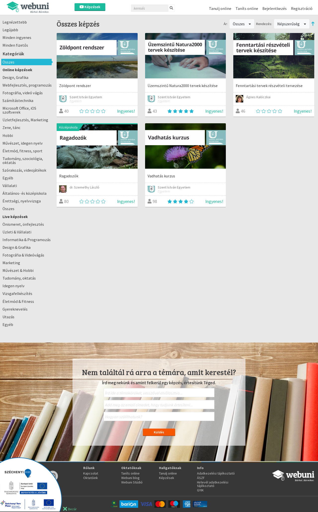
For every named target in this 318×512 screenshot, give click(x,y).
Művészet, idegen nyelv (22, 143)
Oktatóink (90, 478)
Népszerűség (291, 23)
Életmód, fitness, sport (22, 150)
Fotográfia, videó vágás (22, 92)
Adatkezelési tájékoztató (216, 473)
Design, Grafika (15, 77)
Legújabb (10, 29)
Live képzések (15, 216)
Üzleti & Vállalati (16, 231)
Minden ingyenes (16, 37)
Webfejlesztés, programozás (27, 85)
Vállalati (9, 185)
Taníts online (247, 8)
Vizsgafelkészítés (17, 293)
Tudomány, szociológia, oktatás (22, 160)
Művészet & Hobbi (18, 270)
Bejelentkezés (274, 8)
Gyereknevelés (15, 309)
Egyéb (7, 177)
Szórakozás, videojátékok (24, 170)
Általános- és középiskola (24, 193)
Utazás (8, 316)
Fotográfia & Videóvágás (23, 255)
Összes (8, 62)
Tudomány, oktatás (19, 278)
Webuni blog (130, 478)
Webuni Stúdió (132, 482)
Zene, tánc (11, 127)
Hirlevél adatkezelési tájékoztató (212, 484)
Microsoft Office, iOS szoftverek (19, 110)
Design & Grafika (16, 247)
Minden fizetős (15, 45)
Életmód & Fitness (18, 301)
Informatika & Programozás (26, 239)
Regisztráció (302, 8)
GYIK (200, 490)
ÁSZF (201, 478)
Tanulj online (220, 8)
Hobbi (7, 135)
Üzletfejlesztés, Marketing (25, 119)
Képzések (90, 6)
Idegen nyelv (13, 285)
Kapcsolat (90, 473)
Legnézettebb (14, 22)
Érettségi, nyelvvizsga (21, 200)
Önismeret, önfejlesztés (23, 224)
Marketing (11, 262)
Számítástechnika (17, 100)
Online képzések (17, 69)
